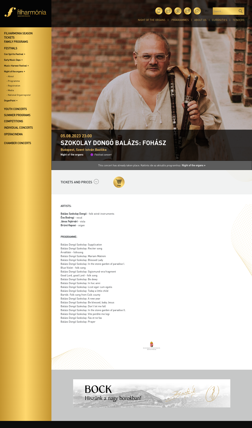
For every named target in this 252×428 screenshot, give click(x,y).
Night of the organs (151, 20)
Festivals (10, 48)
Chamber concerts (17, 143)
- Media (10, 90)
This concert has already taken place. (119, 165)
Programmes (180, 20)
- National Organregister (18, 94)
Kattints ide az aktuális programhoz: (173, 165)
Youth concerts (15, 109)
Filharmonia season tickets (18, 35)
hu (207, 10)
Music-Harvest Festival (15, 65)
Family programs (16, 41)
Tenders (238, 20)
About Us (200, 20)
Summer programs (17, 115)
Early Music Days (12, 59)
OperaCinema (13, 134)
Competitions (13, 121)
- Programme (13, 80)
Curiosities (219, 20)
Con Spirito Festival (13, 54)
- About (10, 76)
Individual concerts (18, 127)
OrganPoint (9, 100)
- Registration (13, 85)
